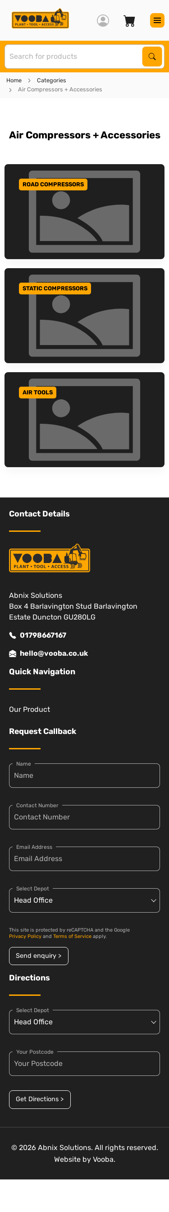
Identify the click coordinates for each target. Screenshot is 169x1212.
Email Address (34, 847)
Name (23, 764)
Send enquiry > (38, 956)
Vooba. (104, 1159)
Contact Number (37, 805)
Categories (51, 80)
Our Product (29, 709)
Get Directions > (40, 1099)
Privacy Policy (25, 936)
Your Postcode (35, 1052)
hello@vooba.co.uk (48, 653)
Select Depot (32, 888)
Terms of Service (72, 936)
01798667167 (37, 635)
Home (14, 80)
